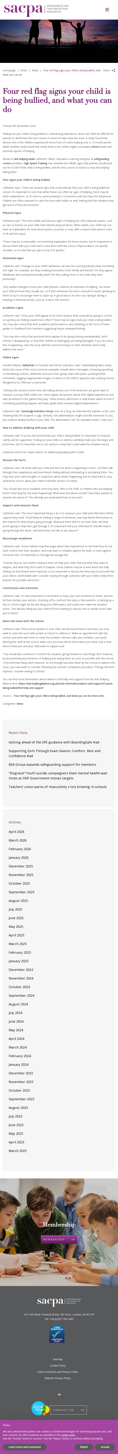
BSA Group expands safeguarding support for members (52, 764)
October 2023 (19, 1090)
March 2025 (18, 944)
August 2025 (18, 900)
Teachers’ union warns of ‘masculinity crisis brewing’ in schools (58, 787)
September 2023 (21, 1099)
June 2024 (16, 1021)
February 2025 (20, 952)
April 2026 (16, 831)
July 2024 (15, 1013)
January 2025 (18, 961)
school (95, 146)
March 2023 (18, 1151)
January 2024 (18, 1064)
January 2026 (18, 857)
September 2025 (21, 892)
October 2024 (19, 987)
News (20, 703)
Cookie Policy (58, 1365)
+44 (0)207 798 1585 (61, 1319)
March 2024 (18, 1047)
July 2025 (15, 909)
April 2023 (16, 1142)
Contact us (63, 1410)
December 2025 (21, 866)
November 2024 (21, 978)
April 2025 (16, 935)
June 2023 (16, 1125)
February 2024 (20, 1056)
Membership (54, 1239)
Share (106, 70)
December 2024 (21, 969)
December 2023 (21, 1073)
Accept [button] (105, 1447)
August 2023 (18, 1107)
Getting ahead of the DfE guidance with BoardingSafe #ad (54, 742)
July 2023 (15, 1116)
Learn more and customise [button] (25, 1447)
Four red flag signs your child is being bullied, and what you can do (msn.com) (59, 695)
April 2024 (16, 1038)
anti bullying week (24, 159)
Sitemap (58, 1359)
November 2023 (21, 1082)
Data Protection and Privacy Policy (57, 1372)
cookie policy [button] (68, 1435)
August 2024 (18, 1004)
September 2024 (21, 995)
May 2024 (16, 1030)
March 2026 (18, 840)
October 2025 (19, 883)
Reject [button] (84, 1447)
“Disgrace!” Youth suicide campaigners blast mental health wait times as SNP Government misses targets (58, 775)
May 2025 (16, 926)
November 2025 (21, 875)
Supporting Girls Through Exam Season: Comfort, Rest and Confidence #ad (54, 753)
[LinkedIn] (59, 1394)
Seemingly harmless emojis (37, 411)
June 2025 (16, 918)
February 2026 (20, 849)
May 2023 (16, 1133)
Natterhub (28, 365)
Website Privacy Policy (58, 1378)
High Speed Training (35, 163)
